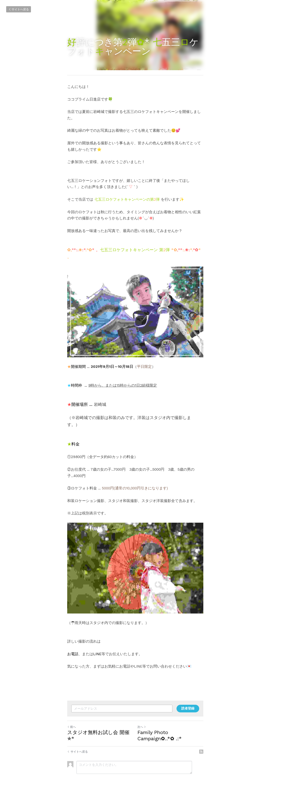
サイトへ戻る (18, 9)
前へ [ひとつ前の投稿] (71, 737)
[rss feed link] (229, 756)
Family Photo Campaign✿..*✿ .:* (190, 743)
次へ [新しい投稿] (156, 737)
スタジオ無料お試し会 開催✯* (102, 743)
